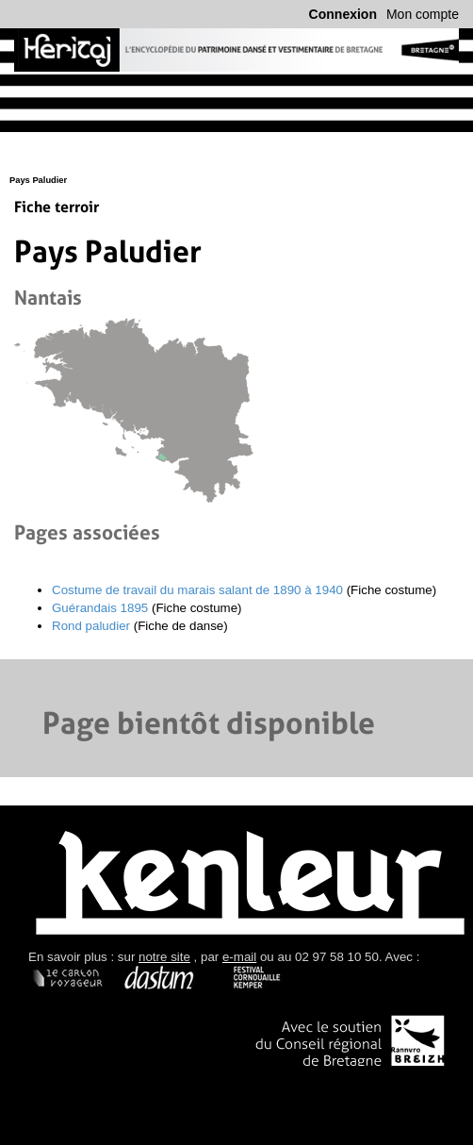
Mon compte (422, 14)
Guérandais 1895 (100, 608)
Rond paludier (91, 626)
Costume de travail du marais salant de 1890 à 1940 (197, 590)
